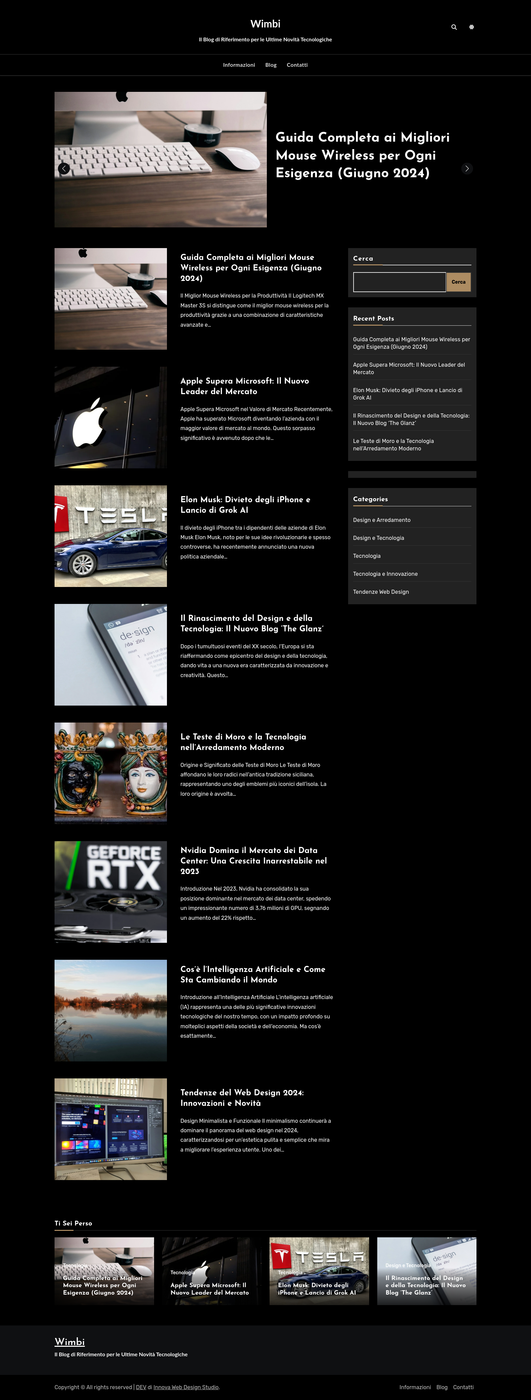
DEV (141, 1387)
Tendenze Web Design (381, 592)
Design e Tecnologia (378, 538)
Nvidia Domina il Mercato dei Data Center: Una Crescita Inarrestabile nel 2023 (253, 861)
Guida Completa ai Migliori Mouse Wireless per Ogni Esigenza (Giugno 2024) (363, 156)
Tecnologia (367, 556)
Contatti (297, 64)
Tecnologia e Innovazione (385, 574)
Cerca (363, 259)
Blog (271, 64)
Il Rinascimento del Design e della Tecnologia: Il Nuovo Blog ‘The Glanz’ (426, 1285)
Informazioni (239, 64)
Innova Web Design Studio (185, 1387)
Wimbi (266, 23)
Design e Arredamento (382, 520)
